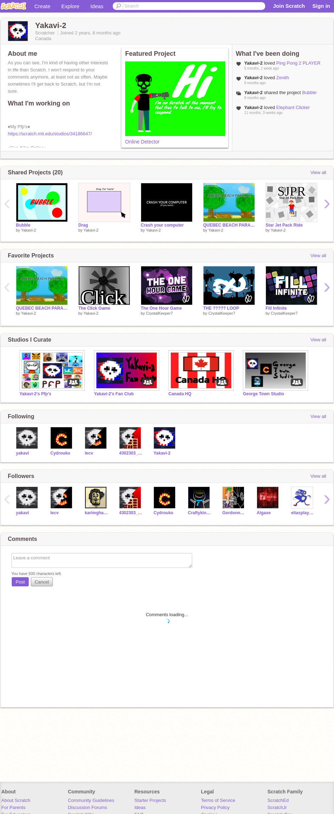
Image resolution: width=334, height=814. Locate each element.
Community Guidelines (91, 800)
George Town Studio (263, 393)
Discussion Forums (87, 807)
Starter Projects (150, 800)
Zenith (282, 77)
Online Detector (142, 142)
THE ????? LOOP (221, 308)
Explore (70, 6)
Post (20, 582)
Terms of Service (218, 800)
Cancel (42, 582)
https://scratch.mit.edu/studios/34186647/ (50, 133)
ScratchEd (278, 800)
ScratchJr (277, 807)
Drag (83, 225)
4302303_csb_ (131, 453)
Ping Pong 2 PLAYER (298, 63)
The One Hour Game (161, 308)
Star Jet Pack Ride (284, 225)
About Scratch (15, 800)
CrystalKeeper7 (159, 313)
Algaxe (264, 512)
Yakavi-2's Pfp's (35, 393)
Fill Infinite (276, 308)
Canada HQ (179, 393)
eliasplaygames (303, 512)
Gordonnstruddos (234, 512)
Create (42, 6)
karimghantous (96, 512)
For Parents (13, 807)
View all (318, 172)
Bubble (309, 92)
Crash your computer (162, 225)
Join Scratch (289, 6)
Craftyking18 (200, 512)
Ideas (97, 6)
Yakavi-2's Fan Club (114, 393)
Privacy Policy (215, 807)
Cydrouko (60, 453)
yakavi (22, 453)
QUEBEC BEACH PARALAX (229, 225)
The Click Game (94, 308)
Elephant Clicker (293, 107)
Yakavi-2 (28, 230)
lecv (89, 453)
